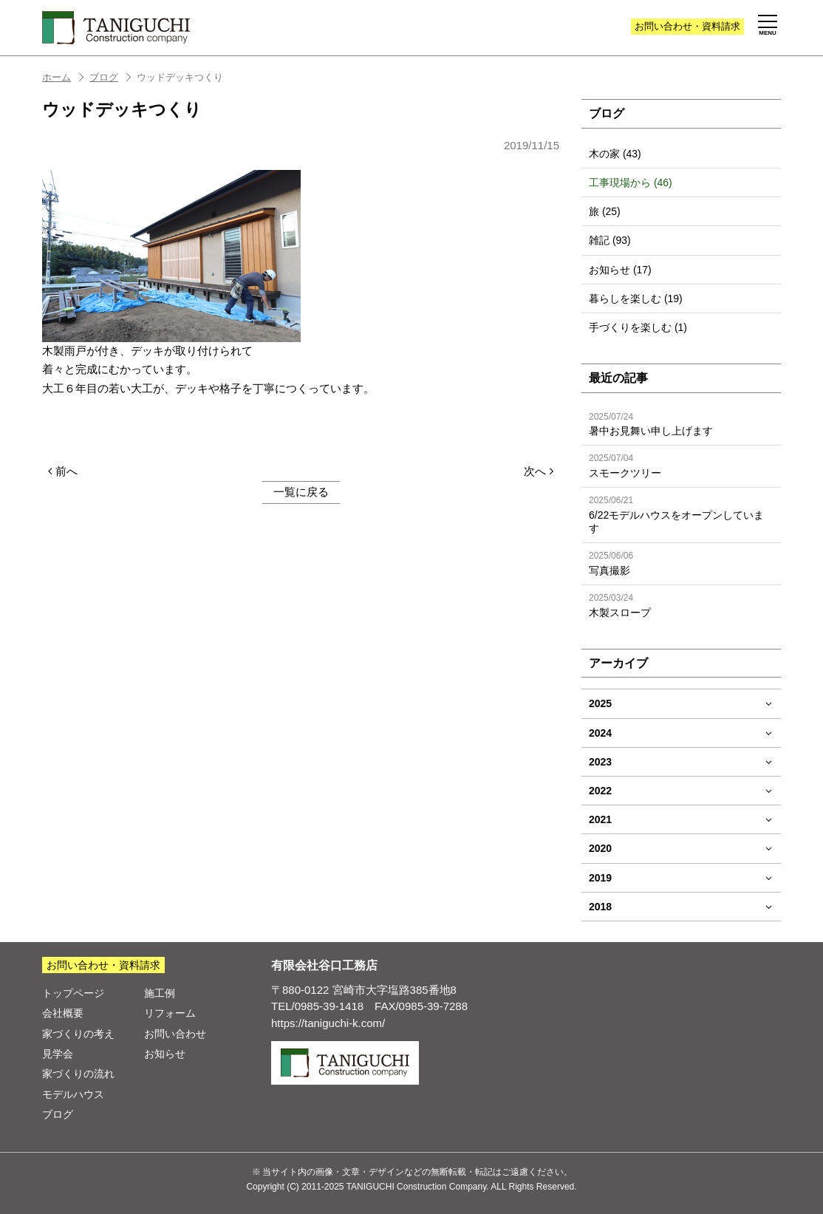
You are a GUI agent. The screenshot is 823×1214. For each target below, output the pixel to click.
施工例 (159, 993)
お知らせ (164, 1054)
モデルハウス (73, 1094)
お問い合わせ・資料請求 (103, 965)
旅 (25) (605, 211)
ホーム (64, 77)
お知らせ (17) (620, 270)
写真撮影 (681, 563)
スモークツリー (681, 466)
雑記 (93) (610, 240)
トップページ (73, 993)
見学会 (57, 1054)
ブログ (111, 77)
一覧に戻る (301, 491)
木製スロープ (681, 605)
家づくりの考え (78, 1034)
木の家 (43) (615, 154)
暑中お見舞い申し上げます (681, 424)
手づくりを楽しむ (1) (638, 327)
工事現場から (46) (630, 182)
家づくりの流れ (78, 1074)
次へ (538, 471)
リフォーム (170, 1013)
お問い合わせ (687, 26)
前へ (63, 471)
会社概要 (62, 1013)
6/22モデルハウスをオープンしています (681, 514)
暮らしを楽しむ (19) (636, 298)
